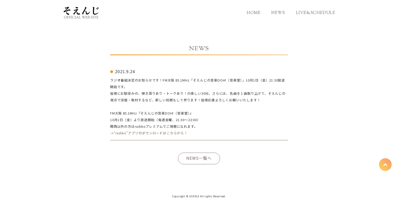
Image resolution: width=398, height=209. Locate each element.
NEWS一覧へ (199, 158)
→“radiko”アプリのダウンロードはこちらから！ (149, 133)
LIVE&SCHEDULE (315, 13)
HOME (253, 13)
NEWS (278, 13)
